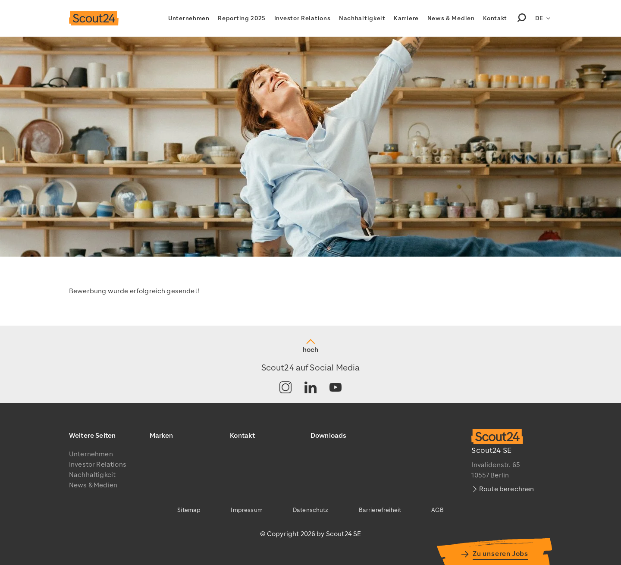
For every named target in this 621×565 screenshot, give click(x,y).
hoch (310, 349)
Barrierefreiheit (380, 510)
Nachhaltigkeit (362, 18)
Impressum (246, 510)
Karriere (406, 18)
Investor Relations (302, 18)
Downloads (328, 435)
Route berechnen (506, 489)
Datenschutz (311, 510)
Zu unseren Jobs (500, 553)
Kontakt (495, 18)
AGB (437, 510)
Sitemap (189, 510)
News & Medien (451, 18)
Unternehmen (189, 18)
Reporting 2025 (242, 18)
